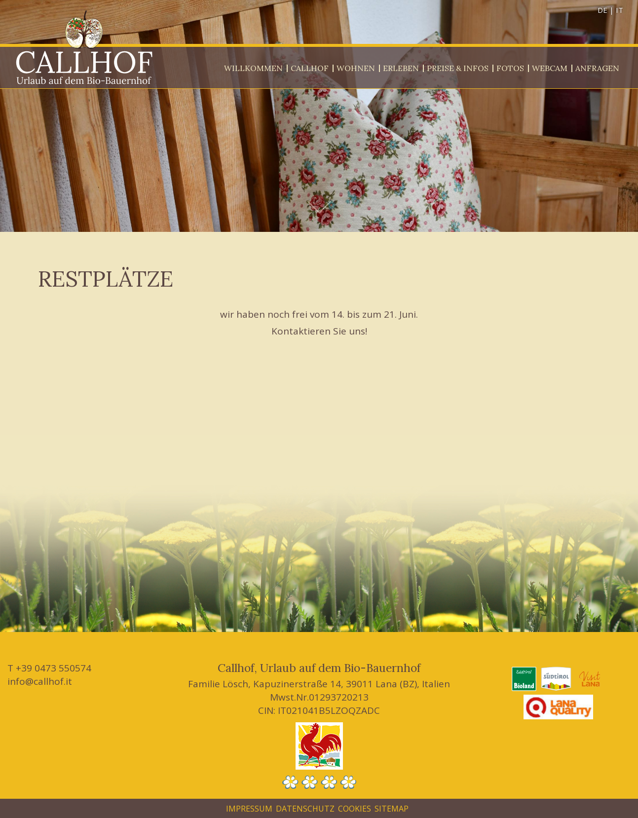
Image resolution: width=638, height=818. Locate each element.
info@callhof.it (39, 681)
